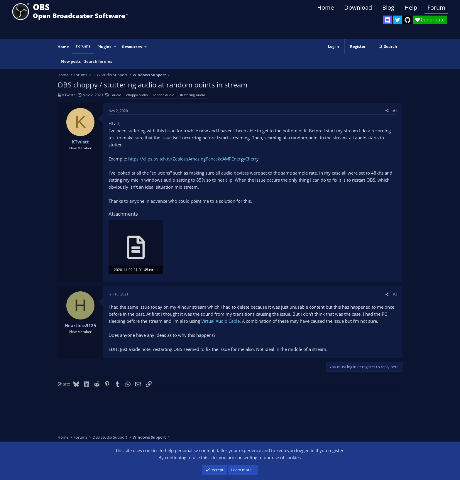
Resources (132, 46)
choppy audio (137, 94)
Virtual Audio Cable (220, 321)
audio (116, 94)
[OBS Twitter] (397, 20)
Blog (388, 7)
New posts (71, 61)
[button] (115, 47)
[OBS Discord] (387, 20)
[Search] (387, 46)
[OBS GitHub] (407, 20)
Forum (436, 7)
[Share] (387, 110)
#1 (395, 110)
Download (358, 7)
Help (411, 7)
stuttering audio (192, 94)
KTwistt (68, 94)
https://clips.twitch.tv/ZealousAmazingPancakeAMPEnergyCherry (193, 159)
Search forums (98, 61)
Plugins (104, 46)
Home (325, 7)
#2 (395, 294)
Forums (83, 46)
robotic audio (163, 94)
